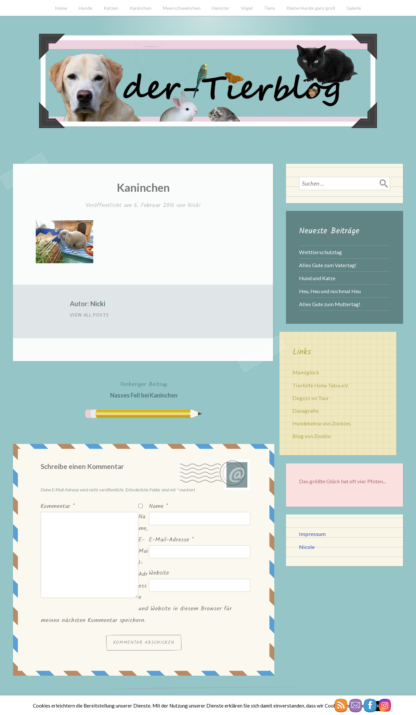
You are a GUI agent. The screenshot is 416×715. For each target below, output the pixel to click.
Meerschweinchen (182, 8)
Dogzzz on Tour (310, 398)
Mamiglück (305, 372)
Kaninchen (140, 8)
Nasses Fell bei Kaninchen (143, 389)
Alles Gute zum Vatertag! (328, 265)
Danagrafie (305, 411)
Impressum (312, 534)
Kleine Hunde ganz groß (310, 8)
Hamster (220, 8)
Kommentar (58, 506)
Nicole (307, 547)
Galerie (353, 8)
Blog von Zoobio (311, 436)
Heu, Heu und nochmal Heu (330, 291)
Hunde (85, 8)
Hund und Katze (317, 278)
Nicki (194, 205)
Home (61, 8)
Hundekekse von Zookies (321, 423)
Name (158, 506)
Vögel (247, 8)
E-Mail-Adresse (171, 540)
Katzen (111, 8)
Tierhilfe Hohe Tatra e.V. (320, 385)
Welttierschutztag (320, 252)
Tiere (269, 8)
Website (159, 573)
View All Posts (89, 315)
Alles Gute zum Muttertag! (329, 304)
